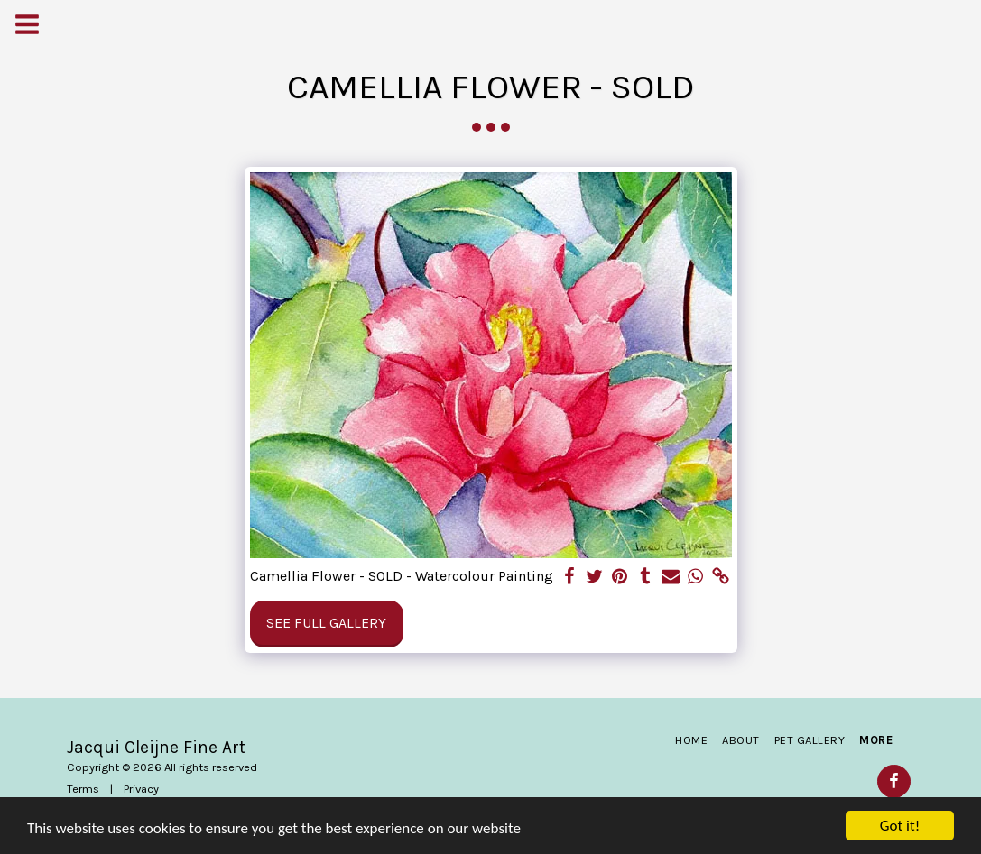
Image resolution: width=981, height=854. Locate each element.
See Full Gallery (326, 622)
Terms (83, 788)
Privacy (141, 788)
